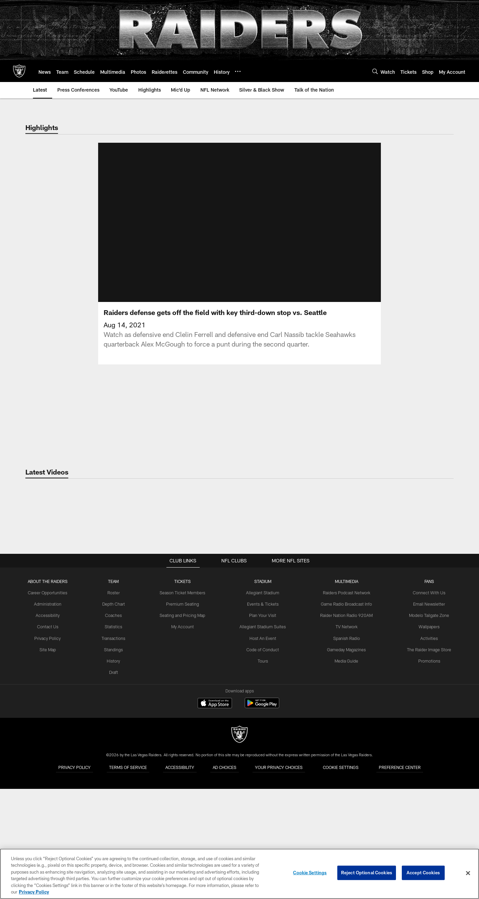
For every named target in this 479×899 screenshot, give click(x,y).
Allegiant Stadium (263, 705)
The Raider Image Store (427, 761)
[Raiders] (239, 848)
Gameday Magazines (346, 761)
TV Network (346, 738)
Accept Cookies (423, 873)
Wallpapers (427, 738)
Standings (115, 761)
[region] (239, 874)
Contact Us (50, 738)
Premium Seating (183, 716)
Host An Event (263, 750)
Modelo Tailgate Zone (426, 727)
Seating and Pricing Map (183, 727)
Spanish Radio (345, 750)
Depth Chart (115, 716)
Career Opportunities (50, 705)
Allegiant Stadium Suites (263, 738)
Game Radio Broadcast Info (345, 716)
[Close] (468, 873)
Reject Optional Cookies (366, 873)
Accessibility (49, 727)
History (115, 772)
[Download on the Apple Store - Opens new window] (214, 816)
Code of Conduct (263, 761)
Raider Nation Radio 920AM (345, 727)
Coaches (115, 727)
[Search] (375, 71)
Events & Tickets (263, 716)
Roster (115, 705)
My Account (184, 738)
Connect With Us (427, 705)
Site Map (50, 761)
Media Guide (345, 772)
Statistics (115, 738)
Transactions (115, 750)
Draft (115, 783)
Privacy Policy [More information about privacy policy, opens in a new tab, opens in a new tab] (34, 892)
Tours (263, 772)
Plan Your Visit (263, 727)
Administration (50, 716)
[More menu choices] (238, 71)
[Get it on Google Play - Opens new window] (262, 818)
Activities (427, 750)
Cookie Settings (310, 873)
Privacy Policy (50, 750)
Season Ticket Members (184, 705)
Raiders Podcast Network (346, 705)
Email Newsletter (427, 716)
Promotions (427, 772)
